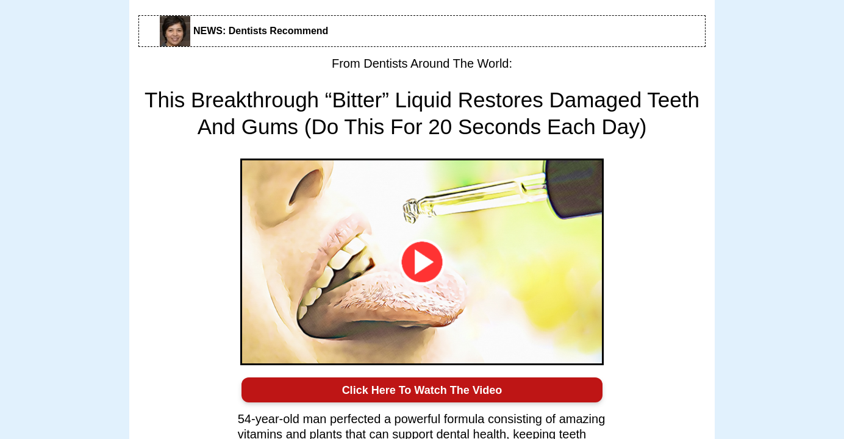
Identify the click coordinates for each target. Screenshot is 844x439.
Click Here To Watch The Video (422, 390)
